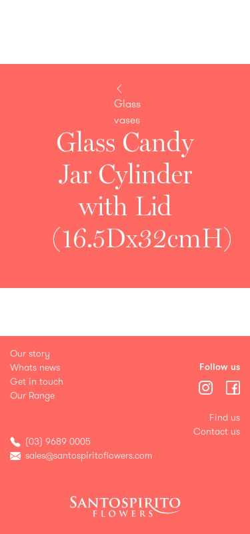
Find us (224, 417)
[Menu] (207, 386)
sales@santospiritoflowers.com (88, 455)
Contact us (216, 431)
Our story (30, 353)
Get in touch (36, 381)
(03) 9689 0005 (58, 441)
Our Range (32, 395)
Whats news (35, 367)
